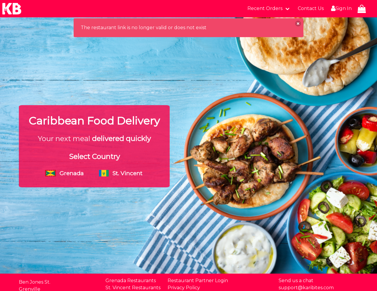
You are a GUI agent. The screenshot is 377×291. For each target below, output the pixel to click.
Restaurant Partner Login (198, 280)
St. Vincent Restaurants (133, 287)
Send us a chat (296, 280)
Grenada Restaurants (130, 280)
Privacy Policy (184, 287)
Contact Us (311, 8)
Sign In (341, 8)
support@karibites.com (306, 287)
